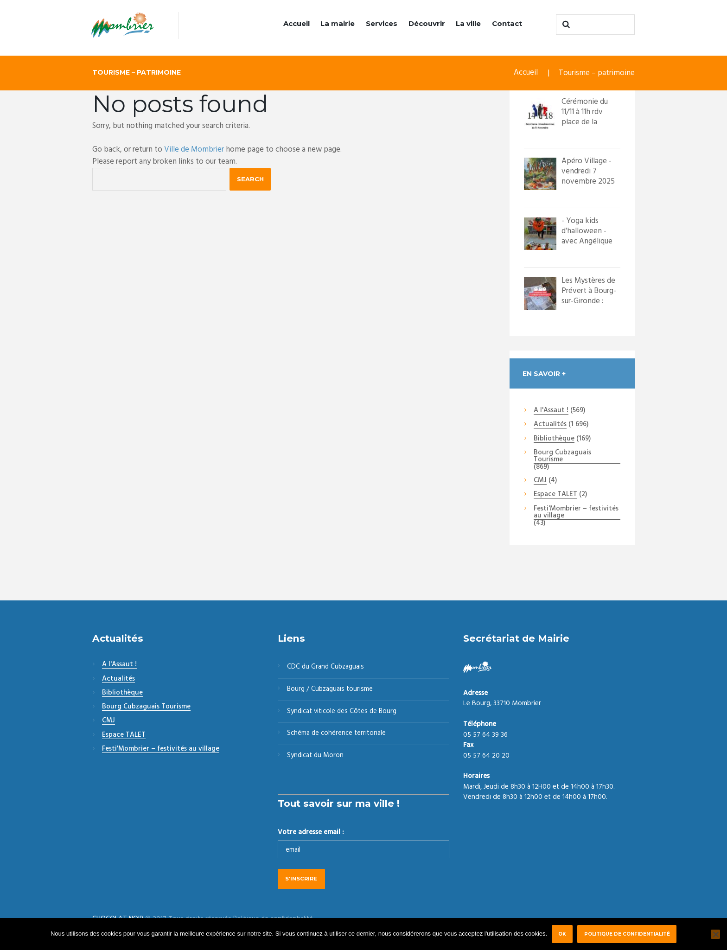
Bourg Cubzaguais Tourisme (562, 456)
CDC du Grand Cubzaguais (326, 667)
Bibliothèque (554, 439)
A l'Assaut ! (551, 410)
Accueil (296, 23)
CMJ (540, 481)
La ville (468, 23)
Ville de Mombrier (194, 149)
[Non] (715, 934)
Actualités (550, 425)
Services (381, 23)
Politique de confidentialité (627, 934)
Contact (507, 23)
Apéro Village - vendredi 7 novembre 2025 (588, 171)
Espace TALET (555, 495)
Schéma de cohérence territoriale (336, 734)
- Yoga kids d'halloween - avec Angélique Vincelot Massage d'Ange (588, 241)
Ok (562, 934)
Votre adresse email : (311, 833)
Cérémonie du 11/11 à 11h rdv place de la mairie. (584, 117)
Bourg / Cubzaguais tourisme (330, 689)
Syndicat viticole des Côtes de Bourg (343, 712)
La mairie (337, 23)
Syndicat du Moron (315, 756)
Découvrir (426, 23)
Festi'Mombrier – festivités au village (576, 512)
